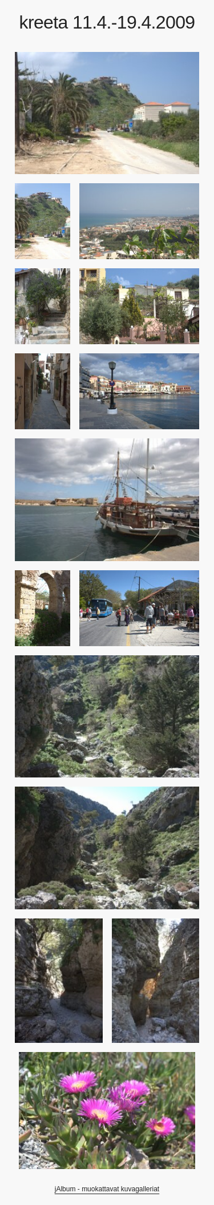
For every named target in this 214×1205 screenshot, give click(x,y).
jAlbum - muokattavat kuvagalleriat (107, 1189)
